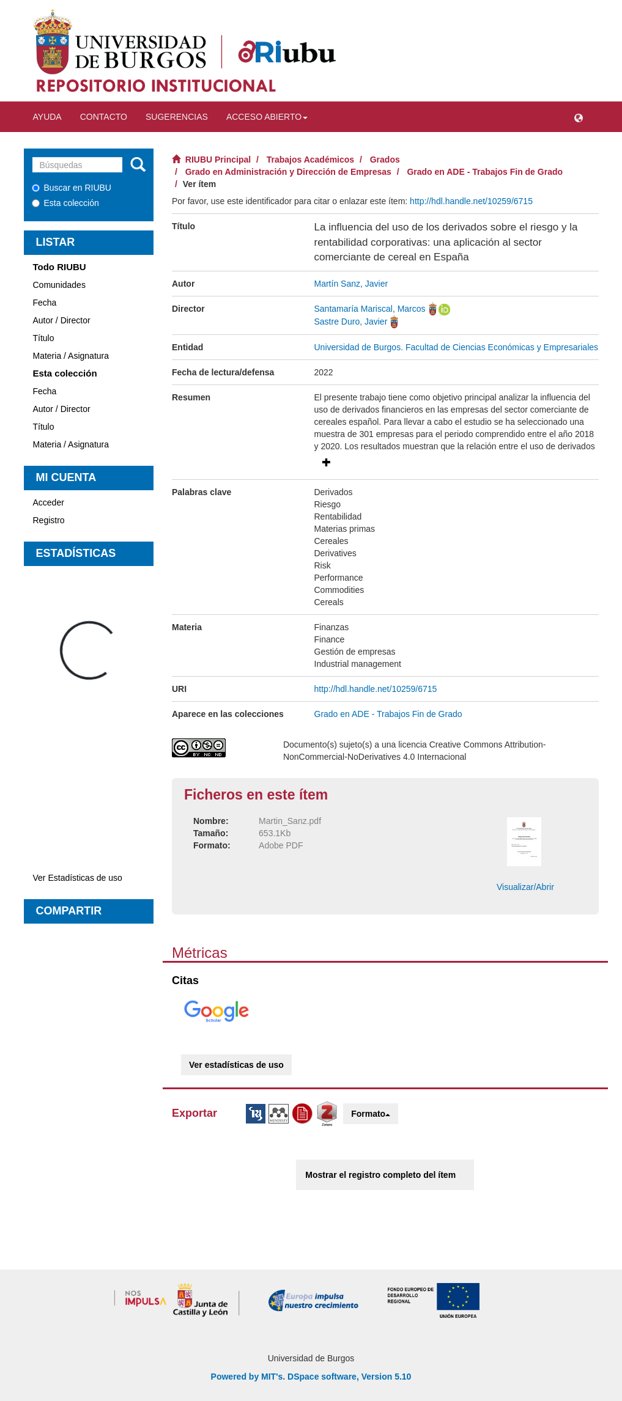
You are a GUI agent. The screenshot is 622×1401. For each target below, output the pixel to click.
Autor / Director (62, 320)
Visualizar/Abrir (525, 887)
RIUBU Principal (218, 159)
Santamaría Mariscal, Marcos (370, 309)
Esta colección (65, 203)
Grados (385, 159)
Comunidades (59, 285)
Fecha (45, 302)
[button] (579, 116)
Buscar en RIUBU (71, 188)
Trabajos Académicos (310, 159)
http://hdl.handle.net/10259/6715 (471, 201)
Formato (370, 1114)
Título (43, 338)
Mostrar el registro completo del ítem (380, 1175)
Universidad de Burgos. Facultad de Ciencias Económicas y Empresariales (456, 347)
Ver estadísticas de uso (236, 1065)
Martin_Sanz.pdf (290, 821)
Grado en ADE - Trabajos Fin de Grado (485, 172)
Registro (49, 520)
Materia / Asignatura (71, 356)
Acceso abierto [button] (267, 117)
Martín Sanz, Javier (351, 284)
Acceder (48, 502)
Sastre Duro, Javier (351, 321)
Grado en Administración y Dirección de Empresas (288, 172)
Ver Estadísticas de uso (77, 878)
